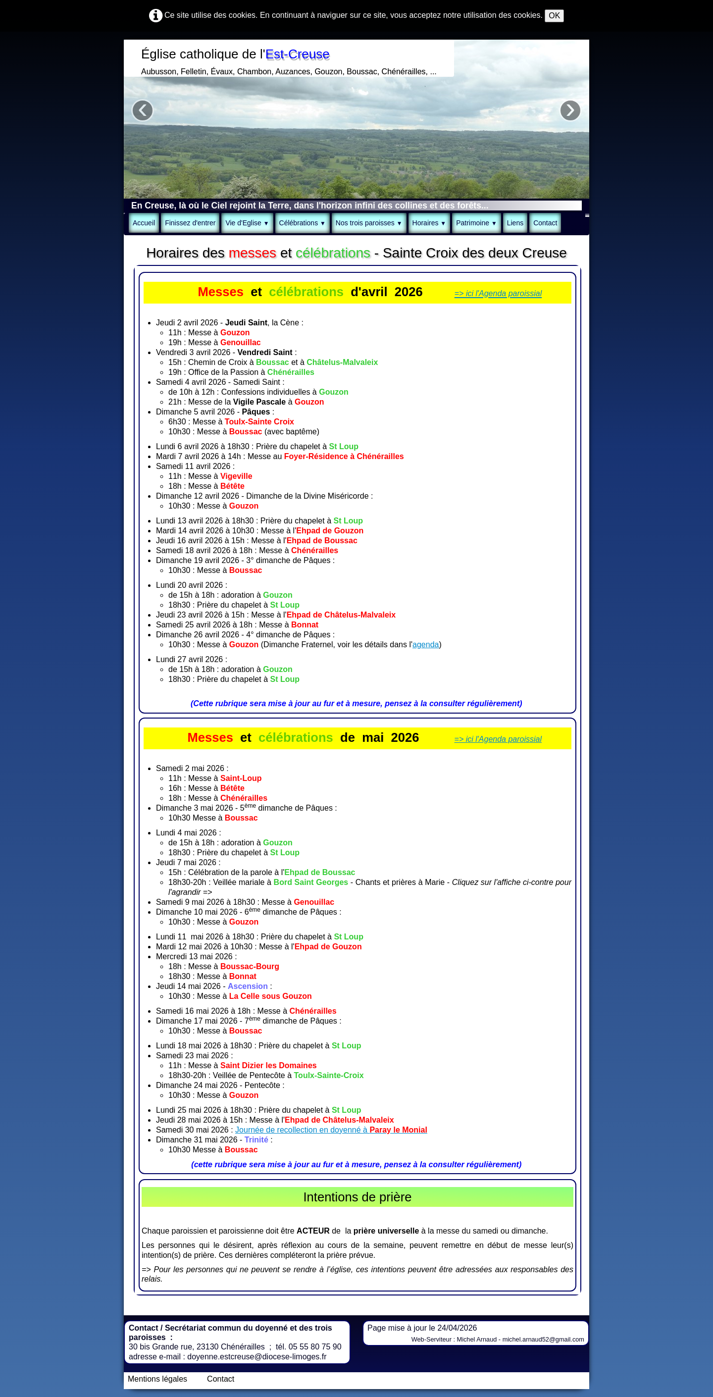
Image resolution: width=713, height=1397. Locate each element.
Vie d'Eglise (247, 223)
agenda (425, 644)
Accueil (144, 223)
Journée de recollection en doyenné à (331, 1130)
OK (554, 15)
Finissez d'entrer (190, 223)
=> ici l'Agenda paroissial (498, 739)
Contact (545, 223)
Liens (515, 223)
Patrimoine (476, 223)
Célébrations (302, 223)
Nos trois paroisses (369, 223)
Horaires (429, 223)
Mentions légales (157, 1379)
